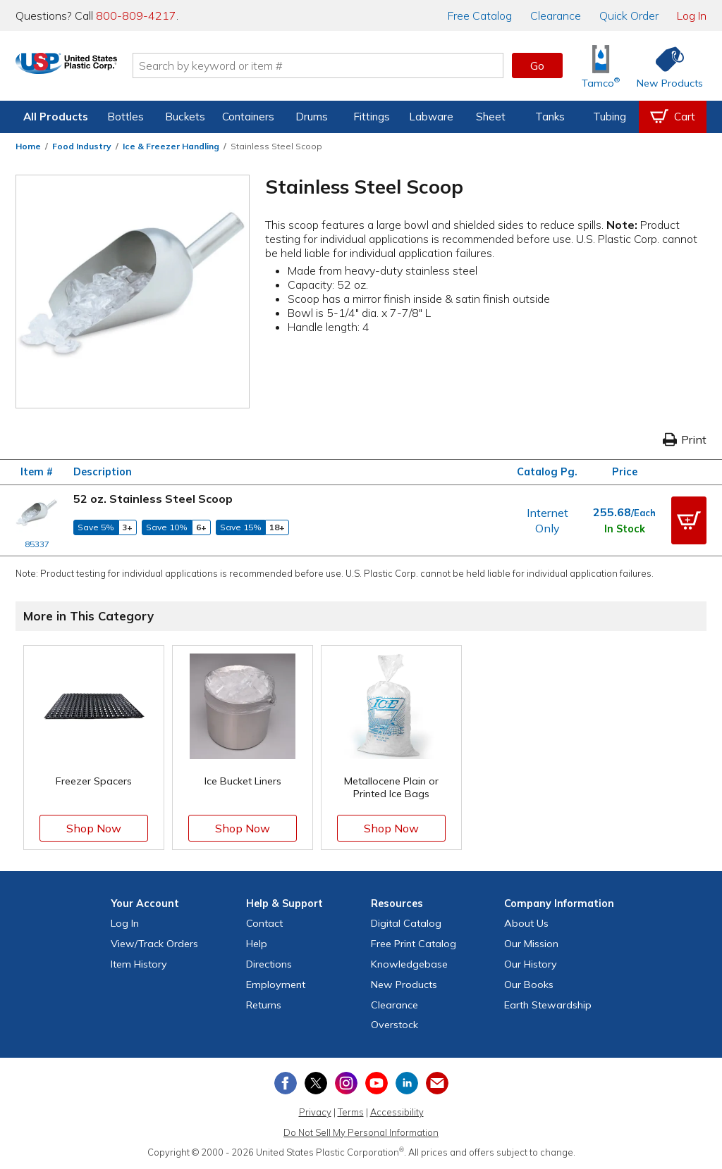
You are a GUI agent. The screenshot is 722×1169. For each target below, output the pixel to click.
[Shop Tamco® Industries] (600, 65)
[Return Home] (99, 68)
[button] (688, 520)
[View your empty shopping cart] (672, 117)
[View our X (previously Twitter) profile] (316, 1083)
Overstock (394, 1024)
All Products (55, 116)
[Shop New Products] (664, 65)
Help (256, 943)
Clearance (555, 15)
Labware (431, 116)
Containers (248, 116)
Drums (311, 116)
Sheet (491, 116)
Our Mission (531, 943)
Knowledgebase (409, 964)
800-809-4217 (136, 15)
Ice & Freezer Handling (171, 146)
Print (684, 439)
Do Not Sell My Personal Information (361, 1132)
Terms (351, 1112)
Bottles (125, 116)
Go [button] (537, 65)
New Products (404, 984)
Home (28, 146)
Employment (275, 984)
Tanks (550, 116)
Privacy (315, 1112)
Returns (263, 1005)
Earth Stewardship (548, 1005)
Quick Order (629, 15)
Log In (691, 15)
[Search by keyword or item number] (350, 65)
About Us (526, 923)
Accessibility (397, 1112)
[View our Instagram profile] (346, 1083)
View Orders (154, 943)
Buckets (185, 116)
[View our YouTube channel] (376, 1083)
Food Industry (81, 146)
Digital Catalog (406, 923)
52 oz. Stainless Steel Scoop (153, 499)
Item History (139, 964)
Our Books (528, 984)
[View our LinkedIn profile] (407, 1083)
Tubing (609, 116)
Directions (269, 964)
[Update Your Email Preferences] (437, 1083)
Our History (530, 964)
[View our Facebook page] (285, 1083)
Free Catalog (413, 943)
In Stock (624, 529)
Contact (264, 923)
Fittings (371, 116)
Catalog (480, 15)
